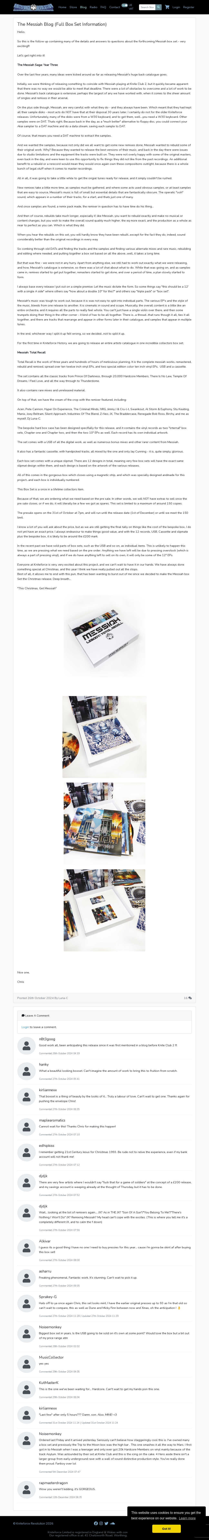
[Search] (158, 7)
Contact (114, 7)
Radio (93, 7)
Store (73, 7)
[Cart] (168, 7)
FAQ (103, 7)
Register (188, 7)
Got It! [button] (166, 1528)
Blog (83, 7)
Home (62, 7)
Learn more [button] (187, 1518)
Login (176, 7)
